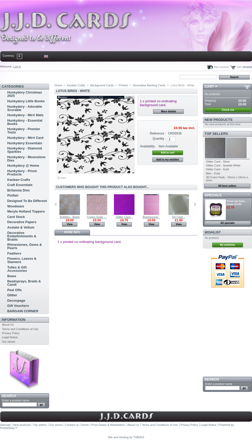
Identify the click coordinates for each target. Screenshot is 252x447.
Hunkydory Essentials (24, 143)
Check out (228, 109)
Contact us (72, 424)
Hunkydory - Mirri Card (25, 138)
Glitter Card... (124, 216)
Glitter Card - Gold (217, 169)
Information (13, 320)
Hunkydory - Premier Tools (23, 130)
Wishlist (213, 232)
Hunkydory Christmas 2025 (24, 94)
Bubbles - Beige (70, 216)
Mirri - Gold (213, 173)
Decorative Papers (21, 222)
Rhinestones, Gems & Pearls (24, 246)
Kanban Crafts (18, 180)
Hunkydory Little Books (26, 101)
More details (168, 111)
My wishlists (227, 244)
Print (63, 177)
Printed (123, 85)
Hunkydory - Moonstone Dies (26, 158)
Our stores (8, 341)
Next (195, 204)
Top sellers (216, 134)
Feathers (14, 253)
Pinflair (13, 195)
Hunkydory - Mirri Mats (25, 115)
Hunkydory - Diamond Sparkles (24, 150)
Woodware (15, 206)
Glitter (12, 295)
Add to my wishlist (167, 159)
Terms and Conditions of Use (20, 329)
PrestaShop (7, 427)
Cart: (239, 66)
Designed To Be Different (27, 201)
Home (8, 76)
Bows (11, 276)
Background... (151, 216)
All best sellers (227, 185)
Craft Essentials (19, 185)
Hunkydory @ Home (23, 165)
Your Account (221, 66)
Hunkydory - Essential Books (24, 122)
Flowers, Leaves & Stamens (21, 260)
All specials (227, 223)
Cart (209, 86)
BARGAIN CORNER (22, 311)
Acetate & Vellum (20, 227)
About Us (8, 324)
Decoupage (16, 300)
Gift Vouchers (18, 306)
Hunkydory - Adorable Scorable (24, 108)
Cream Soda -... (97, 216)
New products (218, 120)
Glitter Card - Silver (218, 161)
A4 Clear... (178, 216)
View (70, 224)
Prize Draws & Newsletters (108, 424)
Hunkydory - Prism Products (22, 172)
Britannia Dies (18, 190)
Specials (213, 195)
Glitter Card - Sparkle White (223, 165)
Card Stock (16, 217)
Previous (56, 204)
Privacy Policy (11, 333)
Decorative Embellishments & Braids (21, 236)
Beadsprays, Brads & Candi (24, 282)
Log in (17, 66)
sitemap (42, 76)
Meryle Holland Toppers (26, 211)
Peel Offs (14, 290)
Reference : (158, 133)
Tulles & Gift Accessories (17, 269)
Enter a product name (16, 400)
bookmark (59, 76)
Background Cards (102, 85)
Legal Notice (10, 337)
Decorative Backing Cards (149, 85)
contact (25, 76)
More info (72, 232)
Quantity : (159, 138)
